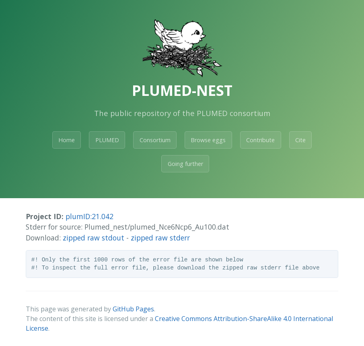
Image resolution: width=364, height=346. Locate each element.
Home (66, 140)
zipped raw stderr (160, 237)
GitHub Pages (133, 309)
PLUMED (107, 140)
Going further (185, 164)
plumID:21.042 (89, 216)
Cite (300, 140)
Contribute (260, 140)
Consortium (155, 140)
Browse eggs (208, 140)
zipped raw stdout (93, 237)
